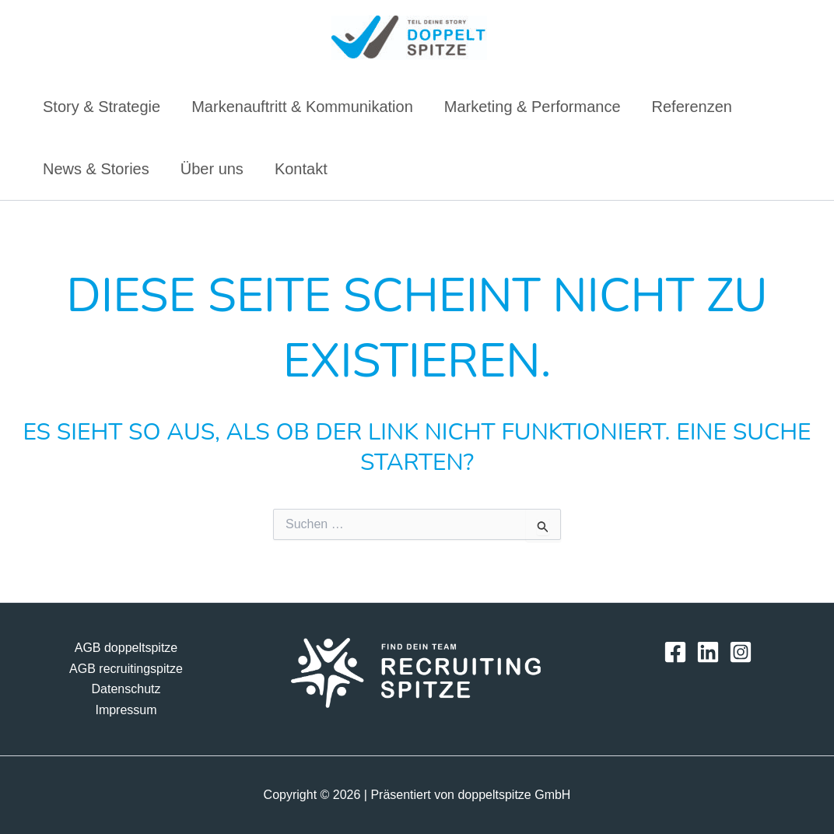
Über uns (212, 168)
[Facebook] (675, 652)
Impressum (125, 710)
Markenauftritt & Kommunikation (302, 106)
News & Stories (96, 168)
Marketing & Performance (532, 106)
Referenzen (692, 106)
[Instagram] (740, 652)
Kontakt (301, 168)
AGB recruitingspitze (126, 668)
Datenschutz (126, 689)
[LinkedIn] (708, 652)
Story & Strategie (101, 106)
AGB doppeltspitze (126, 647)
